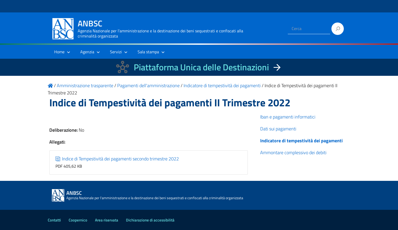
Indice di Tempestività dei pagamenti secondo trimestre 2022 (117, 158)
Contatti (54, 220)
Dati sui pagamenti (278, 128)
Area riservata (106, 220)
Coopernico (78, 220)
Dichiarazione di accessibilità (150, 220)
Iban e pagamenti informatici (287, 116)
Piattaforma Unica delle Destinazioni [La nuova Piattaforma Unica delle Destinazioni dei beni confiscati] (201, 67)
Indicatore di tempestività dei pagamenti (301, 140)
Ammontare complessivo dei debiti (293, 152)
